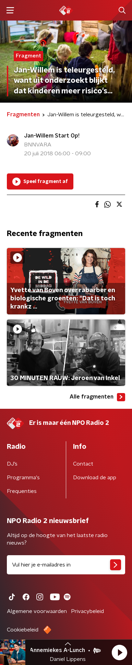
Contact (83, 464)
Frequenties (22, 491)
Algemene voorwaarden (37, 611)
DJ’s (12, 464)
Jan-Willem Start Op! (52, 136)
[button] (119, 652)
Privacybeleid (87, 611)
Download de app (94, 477)
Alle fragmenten (97, 397)
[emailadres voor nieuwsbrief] (66, 564)
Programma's (23, 477)
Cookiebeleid (22, 630)
